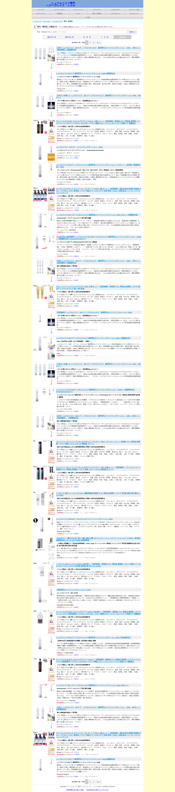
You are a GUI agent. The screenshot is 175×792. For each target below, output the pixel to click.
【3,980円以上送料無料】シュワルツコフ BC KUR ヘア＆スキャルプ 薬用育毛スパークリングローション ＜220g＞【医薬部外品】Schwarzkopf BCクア (98, 238)
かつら (78, 13)
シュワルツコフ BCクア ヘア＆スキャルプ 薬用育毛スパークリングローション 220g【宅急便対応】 (93, 637)
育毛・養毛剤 (96, 13)
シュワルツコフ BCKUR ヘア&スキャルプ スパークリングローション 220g (84, 519)
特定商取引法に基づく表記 (75, 790)
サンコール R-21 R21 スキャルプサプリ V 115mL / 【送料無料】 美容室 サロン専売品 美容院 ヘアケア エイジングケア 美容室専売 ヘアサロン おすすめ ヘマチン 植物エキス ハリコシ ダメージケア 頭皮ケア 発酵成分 (98, 660)
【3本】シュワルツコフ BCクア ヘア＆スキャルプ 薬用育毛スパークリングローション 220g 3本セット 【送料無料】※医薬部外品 (98, 49)
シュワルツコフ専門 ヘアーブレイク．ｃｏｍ (60, 4)
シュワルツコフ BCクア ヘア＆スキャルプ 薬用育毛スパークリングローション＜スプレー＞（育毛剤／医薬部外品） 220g (98, 166)
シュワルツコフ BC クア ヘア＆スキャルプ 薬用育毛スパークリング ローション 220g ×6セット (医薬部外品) (97, 215)
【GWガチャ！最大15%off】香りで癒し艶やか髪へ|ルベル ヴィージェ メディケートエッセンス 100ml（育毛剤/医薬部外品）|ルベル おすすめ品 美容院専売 (98, 539)
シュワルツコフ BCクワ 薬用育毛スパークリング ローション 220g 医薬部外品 (85, 73)
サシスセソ (46, 21)
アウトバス (96, 10)
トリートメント (78, 10)
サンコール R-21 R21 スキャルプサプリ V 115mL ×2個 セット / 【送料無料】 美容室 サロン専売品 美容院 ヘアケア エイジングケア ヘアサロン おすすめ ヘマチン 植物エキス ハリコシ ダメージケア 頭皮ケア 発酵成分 (98, 122)
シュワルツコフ (57, 21)
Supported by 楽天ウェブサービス (97, 790)
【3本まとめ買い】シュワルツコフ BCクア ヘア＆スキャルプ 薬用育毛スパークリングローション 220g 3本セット (98, 365)
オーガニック (134, 13)
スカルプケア (115, 10)
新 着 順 (87, 37)
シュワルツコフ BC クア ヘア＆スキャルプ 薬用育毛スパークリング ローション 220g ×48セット (92, 685)
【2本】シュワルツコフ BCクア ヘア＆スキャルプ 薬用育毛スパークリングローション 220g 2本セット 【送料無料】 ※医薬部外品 (98, 417)
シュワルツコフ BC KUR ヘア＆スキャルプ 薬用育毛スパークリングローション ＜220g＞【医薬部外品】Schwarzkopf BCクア (95, 391)
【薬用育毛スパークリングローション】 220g (73, 590)
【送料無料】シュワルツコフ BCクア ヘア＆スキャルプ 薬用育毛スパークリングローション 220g (94, 312)
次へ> (99, 43)
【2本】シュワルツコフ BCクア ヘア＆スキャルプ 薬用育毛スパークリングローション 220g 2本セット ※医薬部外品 (98, 708)
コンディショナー (59, 10)
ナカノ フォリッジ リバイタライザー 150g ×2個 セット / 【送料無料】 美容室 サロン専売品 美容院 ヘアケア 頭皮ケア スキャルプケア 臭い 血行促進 (98, 287)
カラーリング (41, 13)
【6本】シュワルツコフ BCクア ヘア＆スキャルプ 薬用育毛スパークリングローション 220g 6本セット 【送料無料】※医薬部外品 (98, 262)
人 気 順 (104, 37)
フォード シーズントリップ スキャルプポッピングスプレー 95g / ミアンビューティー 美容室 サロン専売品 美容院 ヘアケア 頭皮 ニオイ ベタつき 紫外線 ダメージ (98, 443)
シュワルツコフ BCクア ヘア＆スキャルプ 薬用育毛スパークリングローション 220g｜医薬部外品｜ (93, 338)
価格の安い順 (51, 37)
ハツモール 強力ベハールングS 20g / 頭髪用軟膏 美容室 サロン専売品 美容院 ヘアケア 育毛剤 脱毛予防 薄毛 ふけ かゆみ (98, 494)
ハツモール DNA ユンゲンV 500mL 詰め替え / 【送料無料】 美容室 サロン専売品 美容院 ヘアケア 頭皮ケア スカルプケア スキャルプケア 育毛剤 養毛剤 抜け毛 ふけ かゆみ (98, 565)
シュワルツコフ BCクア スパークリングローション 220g (79, 147)
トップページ (37, 21)
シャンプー (41, 10)
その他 (87, 17)
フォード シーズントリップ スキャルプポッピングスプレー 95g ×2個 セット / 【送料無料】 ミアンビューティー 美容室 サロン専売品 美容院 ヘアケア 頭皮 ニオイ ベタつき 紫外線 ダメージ (98, 468)
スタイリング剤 (134, 10)
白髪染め (59, 13)
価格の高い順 (69, 37)
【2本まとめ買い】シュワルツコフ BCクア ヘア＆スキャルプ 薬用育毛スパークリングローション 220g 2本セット (98, 96)
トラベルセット (115, 13)
